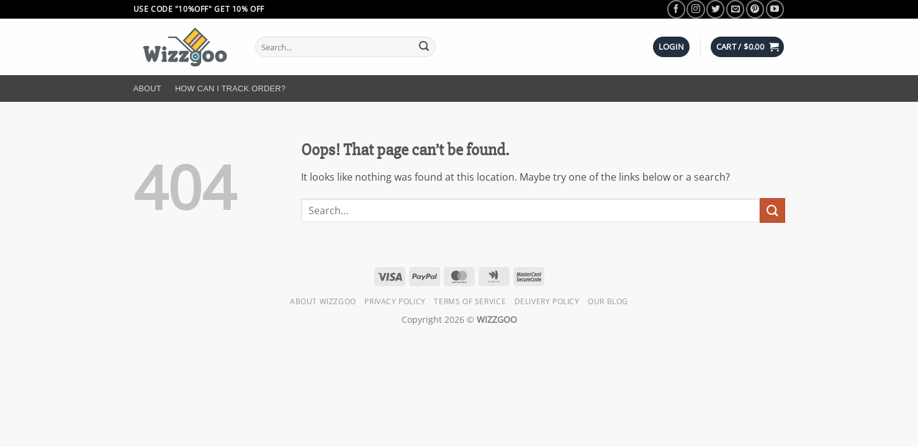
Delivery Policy (547, 301)
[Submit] (423, 47)
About (147, 88)
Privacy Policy (395, 301)
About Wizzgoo (323, 301)
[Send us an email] (735, 9)
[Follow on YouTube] (775, 9)
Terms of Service (470, 301)
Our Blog (608, 301)
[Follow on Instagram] (695, 9)
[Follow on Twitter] (715, 9)
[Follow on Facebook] (676, 9)
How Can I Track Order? (230, 88)
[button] (671, 47)
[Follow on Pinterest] (755, 9)
